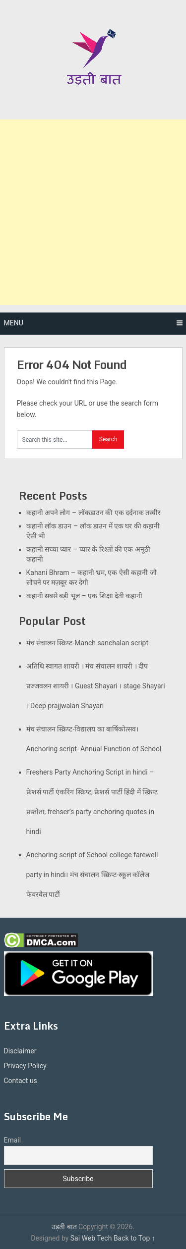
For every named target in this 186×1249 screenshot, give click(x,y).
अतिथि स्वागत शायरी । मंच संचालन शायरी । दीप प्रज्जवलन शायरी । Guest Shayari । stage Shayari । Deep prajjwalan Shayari (95, 686)
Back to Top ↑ (134, 1238)
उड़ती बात (64, 1227)
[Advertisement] (93, 212)
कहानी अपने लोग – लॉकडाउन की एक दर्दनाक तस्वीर (93, 513)
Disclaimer (20, 1051)
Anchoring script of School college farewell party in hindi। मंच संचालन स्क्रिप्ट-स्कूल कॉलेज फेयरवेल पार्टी (92, 874)
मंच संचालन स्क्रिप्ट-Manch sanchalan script (87, 643)
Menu (13, 323)
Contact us (20, 1081)
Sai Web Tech (91, 1238)
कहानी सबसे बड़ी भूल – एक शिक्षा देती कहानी (84, 596)
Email (12, 1140)
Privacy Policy (25, 1066)
